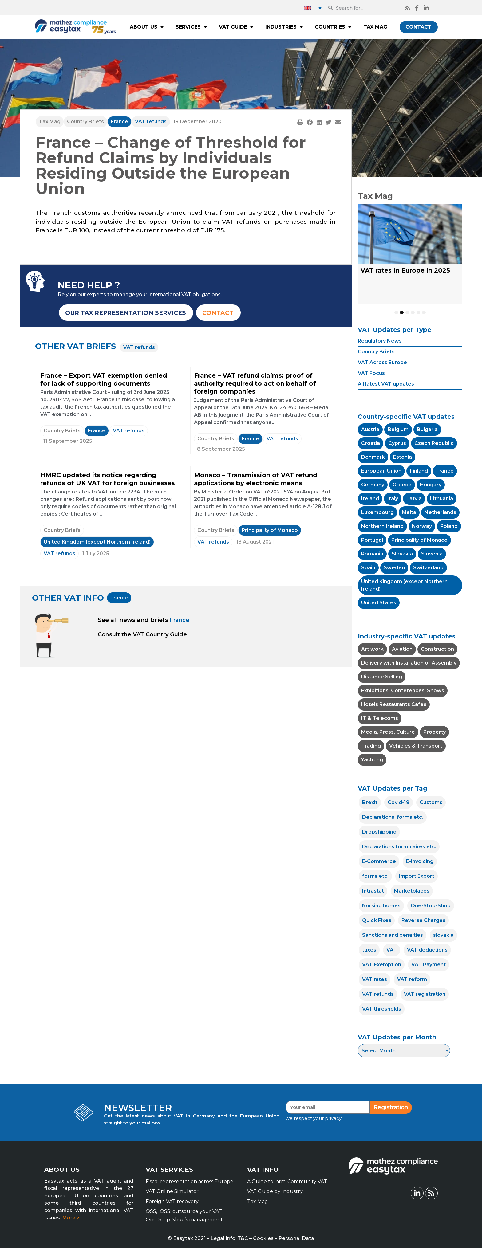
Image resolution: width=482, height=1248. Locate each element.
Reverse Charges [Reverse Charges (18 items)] (423, 920)
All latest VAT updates (386, 384)
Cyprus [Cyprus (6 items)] (397, 443)
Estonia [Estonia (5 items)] (402, 457)
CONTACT (418, 27)
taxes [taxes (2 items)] (369, 950)
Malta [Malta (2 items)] (409, 512)
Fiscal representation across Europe (189, 1181)
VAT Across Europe (382, 362)
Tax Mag (50, 121)
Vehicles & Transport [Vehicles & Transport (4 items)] (415, 746)
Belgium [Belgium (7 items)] (398, 429)
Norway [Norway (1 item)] (422, 526)
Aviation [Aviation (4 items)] (402, 649)
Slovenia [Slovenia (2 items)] (432, 554)
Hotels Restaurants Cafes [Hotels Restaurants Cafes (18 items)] (393, 704)
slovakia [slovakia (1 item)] (443, 935)
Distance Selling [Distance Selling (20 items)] (381, 677)
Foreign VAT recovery (172, 1201)
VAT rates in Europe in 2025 (405, 270)
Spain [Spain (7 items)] (368, 568)
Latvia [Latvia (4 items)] (414, 498)
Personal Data (296, 1238)
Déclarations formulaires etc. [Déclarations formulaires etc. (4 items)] (399, 847)
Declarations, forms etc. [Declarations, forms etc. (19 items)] (392, 817)
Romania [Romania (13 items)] (372, 554)
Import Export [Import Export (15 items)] (416, 876)
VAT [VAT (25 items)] (391, 950)
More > (70, 1218)
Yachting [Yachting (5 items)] (372, 760)
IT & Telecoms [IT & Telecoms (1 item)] (379, 718)
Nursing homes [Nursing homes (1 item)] (381, 906)
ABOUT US (147, 27)
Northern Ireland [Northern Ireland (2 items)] (382, 526)
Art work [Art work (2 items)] (372, 649)
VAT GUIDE (236, 27)
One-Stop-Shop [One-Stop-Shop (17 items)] (431, 906)
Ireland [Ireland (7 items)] (370, 498)
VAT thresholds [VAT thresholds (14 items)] (381, 1009)
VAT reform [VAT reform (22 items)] (412, 979)
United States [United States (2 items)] (378, 603)
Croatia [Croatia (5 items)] (370, 443)
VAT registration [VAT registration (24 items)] (424, 994)
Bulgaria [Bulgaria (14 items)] (427, 429)
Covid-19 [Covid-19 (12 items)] (398, 802)
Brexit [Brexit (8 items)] (369, 802)
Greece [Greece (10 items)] (402, 485)
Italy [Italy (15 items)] (392, 498)
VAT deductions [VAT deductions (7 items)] (427, 950)
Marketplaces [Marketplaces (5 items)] (411, 891)
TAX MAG (375, 27)
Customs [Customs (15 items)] (431, 802)
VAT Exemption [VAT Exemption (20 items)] (381, 964)
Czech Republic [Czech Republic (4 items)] (434, 443)
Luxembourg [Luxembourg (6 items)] (377, 512)
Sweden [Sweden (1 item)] (394, 568)
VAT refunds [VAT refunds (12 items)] (378, 994)
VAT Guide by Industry (275, 1191)
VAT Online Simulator (172, 1191)
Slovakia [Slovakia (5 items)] (402, 554)
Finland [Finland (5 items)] (419, 471)
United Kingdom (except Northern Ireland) (97, 542)
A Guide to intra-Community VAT (287, 1181)
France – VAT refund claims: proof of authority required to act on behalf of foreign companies (255, 383)
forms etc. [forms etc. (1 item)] (375, 876)
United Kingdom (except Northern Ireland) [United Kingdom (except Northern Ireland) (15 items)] (404, 585)
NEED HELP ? (89, 285)
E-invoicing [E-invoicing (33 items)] (419, 861)
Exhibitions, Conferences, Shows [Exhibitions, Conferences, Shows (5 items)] (402, 690)
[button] (300, 122)
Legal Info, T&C (229, 1238)
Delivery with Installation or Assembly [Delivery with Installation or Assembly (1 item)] (408, 663)
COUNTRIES (333, 27)
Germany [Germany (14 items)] (372, 485)
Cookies (263, 1238)
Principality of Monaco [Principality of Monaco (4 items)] (419, 540)
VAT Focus (371, 373)
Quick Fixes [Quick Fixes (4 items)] (376, 920)
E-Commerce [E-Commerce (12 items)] (379, 861)
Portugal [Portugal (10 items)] (372, 540)
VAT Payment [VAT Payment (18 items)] (428, 964)
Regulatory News (380, 341)
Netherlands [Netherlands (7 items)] (440, 512)
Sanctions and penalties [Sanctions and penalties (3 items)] (392, 935)
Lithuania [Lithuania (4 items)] (441, 498)
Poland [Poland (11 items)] (449, 526)
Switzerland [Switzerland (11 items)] (428, 568)
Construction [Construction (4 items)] (437, 649)
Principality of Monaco (270, 530)
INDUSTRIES (284, 27)
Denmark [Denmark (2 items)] (373, 457)
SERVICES (191, 27)
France (119, 121)
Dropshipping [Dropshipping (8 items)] (379, 832)
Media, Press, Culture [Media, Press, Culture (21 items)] (388, 732)
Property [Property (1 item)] (434, 732)
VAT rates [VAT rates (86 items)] (374, 979)
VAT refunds (151, 121)
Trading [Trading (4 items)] (371, 746)
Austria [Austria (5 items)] (370, 429)
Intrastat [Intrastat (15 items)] (373, 891)
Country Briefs (85, 121)
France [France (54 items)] (445, 471)
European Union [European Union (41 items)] (381, 471)
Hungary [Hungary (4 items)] (430, 485)
